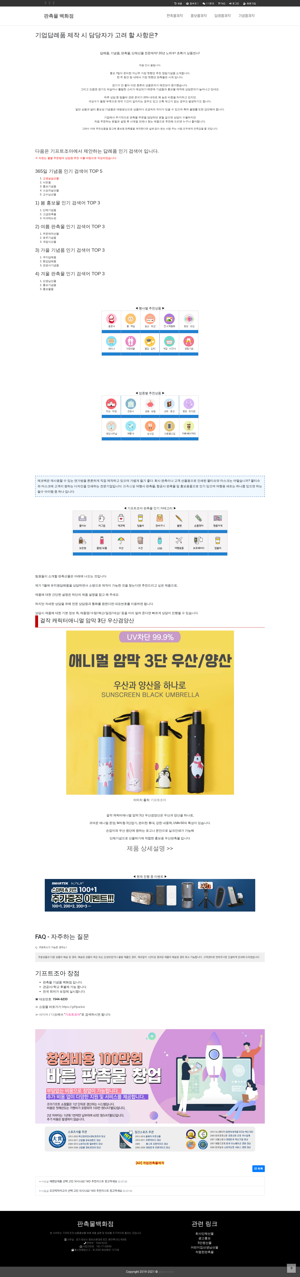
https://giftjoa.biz (73, 1007)
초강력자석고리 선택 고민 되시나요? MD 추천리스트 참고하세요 (86, 1191)
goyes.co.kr (166, 1272)
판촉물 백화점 (59, 16)
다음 (54, 1014)
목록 (258, 1168)
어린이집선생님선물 (204, 1247)
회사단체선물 (204, 1233)
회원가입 (249, 3)
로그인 (234, 3)
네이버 (43, 1014)
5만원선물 (205, 1243)
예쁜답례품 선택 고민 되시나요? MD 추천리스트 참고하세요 (83, 1181)
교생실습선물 (51, 178)
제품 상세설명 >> (150, 848)
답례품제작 (222, 16)
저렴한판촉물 (204, 1252)
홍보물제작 (199, 16)
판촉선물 (129, 486)
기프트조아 (158, 800)
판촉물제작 (175, 16)
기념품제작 (246, 16)
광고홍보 (204, 1238)
